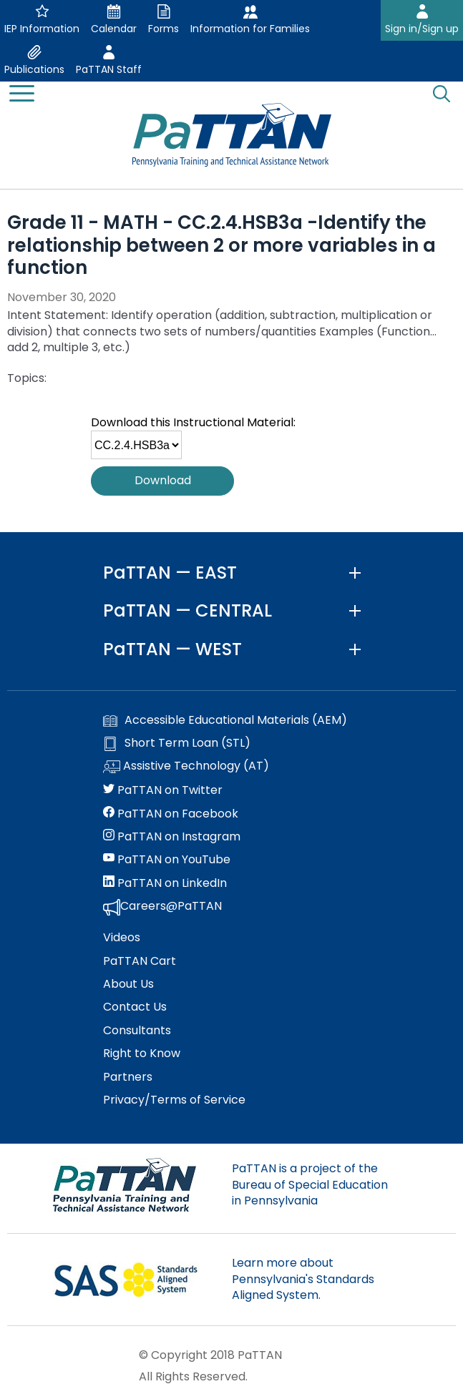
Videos (121, 938)
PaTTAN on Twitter (163, 790)
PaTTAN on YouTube (166, 860)
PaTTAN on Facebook (170, 814)
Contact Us (135, 1007)
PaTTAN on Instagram (171, 837)
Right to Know (141, 1053)
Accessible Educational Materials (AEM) (225, 720)
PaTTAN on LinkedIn (165, 883)
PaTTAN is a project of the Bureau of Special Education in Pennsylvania (310, 1184)
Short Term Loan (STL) (176, 743)
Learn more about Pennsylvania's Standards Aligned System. (303, 1279)
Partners (127, 1077)
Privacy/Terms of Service (174, 1100)
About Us (128, 984)
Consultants (137, 1031)
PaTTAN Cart (139, 961)
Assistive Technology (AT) (186, 766)
